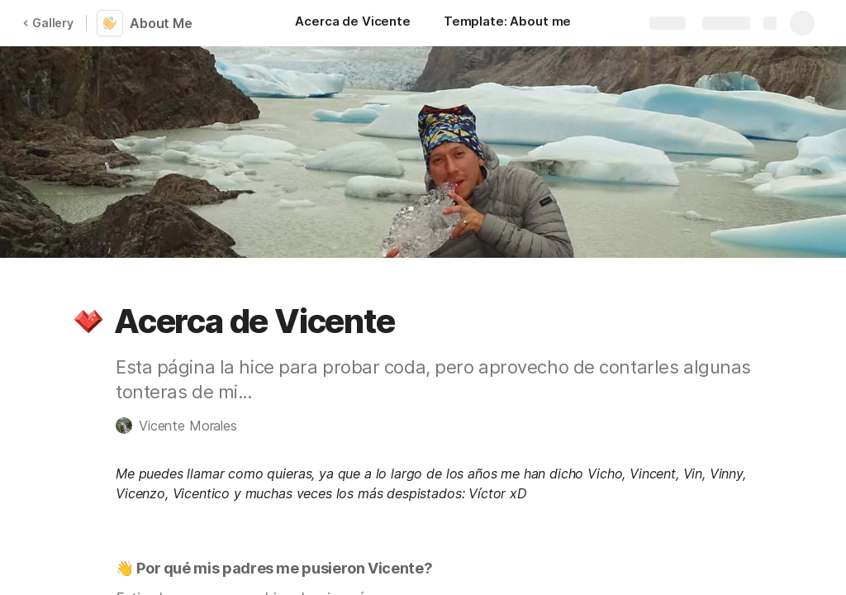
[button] (88, 321)
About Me (161, 23)
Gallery (48, 23)
